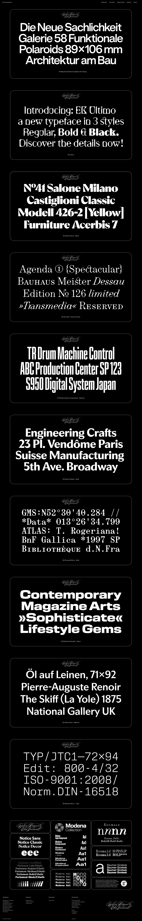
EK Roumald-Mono (8, 910)
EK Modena (6, 901)
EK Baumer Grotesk (8, 900)
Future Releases (76, 904)
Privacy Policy (7, 918)
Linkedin (74, 913)
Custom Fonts (30, 901)
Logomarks (29, 903)
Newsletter (75, 906)
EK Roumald (6, 909)
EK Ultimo (5, 911)
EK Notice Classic (8, 906)
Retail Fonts (29, 900)
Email (73, 910)
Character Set (75, 903)
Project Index (75, 907)
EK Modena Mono (8, 903)
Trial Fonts (51, 900)
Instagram (74, 911)
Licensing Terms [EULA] (78, 901)
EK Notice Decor (7, 907)
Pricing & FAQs (76, 900)
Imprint (74, 918)
